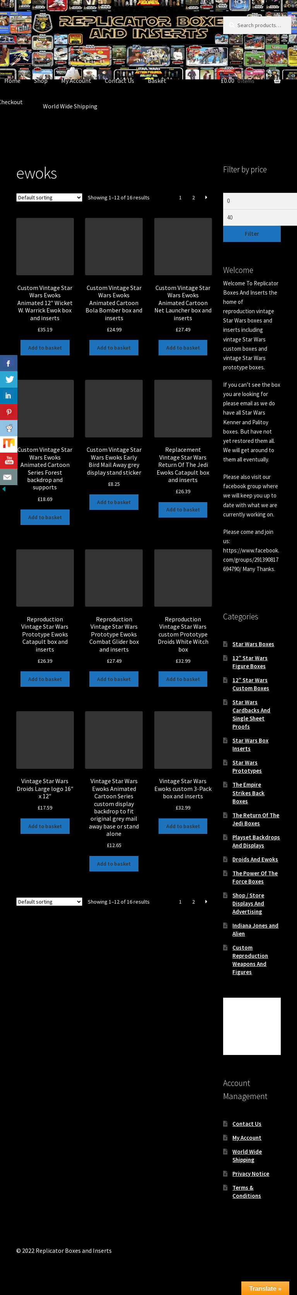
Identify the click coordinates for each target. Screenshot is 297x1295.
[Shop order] (49, 197)
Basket (157, 80)
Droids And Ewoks (255, 859)
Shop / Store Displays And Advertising (248, 903)
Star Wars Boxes (253, 644)
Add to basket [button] (45, 347)
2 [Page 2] (193, 197)
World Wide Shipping (70, 106)
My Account (76, 80)
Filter (252, 233)
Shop (41, 80)
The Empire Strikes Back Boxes (248, 792)
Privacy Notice (250, 1173)
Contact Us (119, 80)
